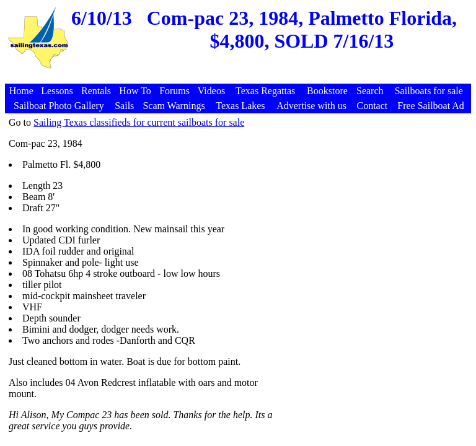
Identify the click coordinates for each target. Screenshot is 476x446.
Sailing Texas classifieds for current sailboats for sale (138, 122)
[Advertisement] (240, 77)
